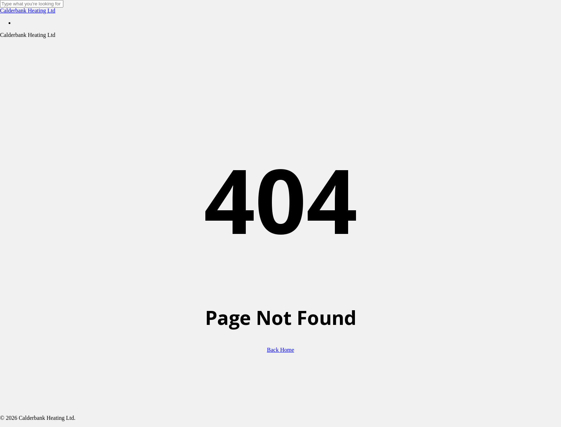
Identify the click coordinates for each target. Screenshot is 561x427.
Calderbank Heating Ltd (27, 11)
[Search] (31, 4)
